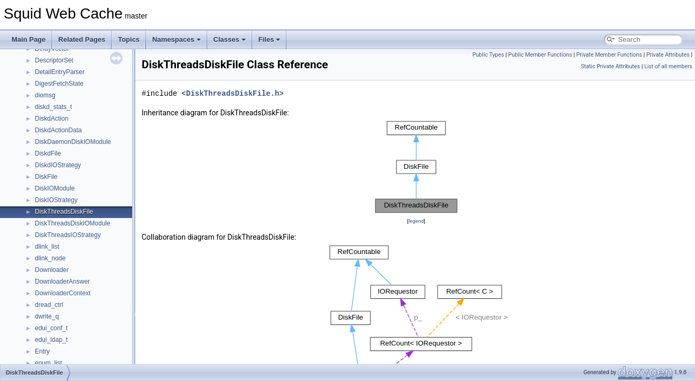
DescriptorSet (54, 60)
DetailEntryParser (60, 72)
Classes (230, 39)
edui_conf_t (51, 328)
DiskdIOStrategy (58, 165)
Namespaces (176, 39)
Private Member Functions (609, 54)
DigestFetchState (59, 83)
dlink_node (50, 258)
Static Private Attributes (610, 66)
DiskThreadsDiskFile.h (232, 93)
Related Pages (81, 39)
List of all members (668, 66)
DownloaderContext (62, 293)
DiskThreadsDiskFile (64, 211)
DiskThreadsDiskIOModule (72, 223)
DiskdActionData (58, 130)
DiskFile (46, 176)
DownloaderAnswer (62, 281)
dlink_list (47, 246)
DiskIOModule (55, 188)
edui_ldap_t (51, 339)
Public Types (488, 54)
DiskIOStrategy (56, 200)
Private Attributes (668, 54)
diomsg (45, 95)
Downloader (52, 270)
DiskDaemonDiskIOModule (73, 142)
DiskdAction (51, 118)
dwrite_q (47, 316)
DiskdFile (48, 153)
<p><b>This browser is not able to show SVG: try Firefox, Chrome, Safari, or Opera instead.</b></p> (416, 167)
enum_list (48, 363)
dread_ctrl (49, 305)
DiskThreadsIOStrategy (68, 235)
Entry (42, 351)
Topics (129, 39)
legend (416, 221)
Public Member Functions (540, 54)
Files (269, 39)
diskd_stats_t (53, 107)
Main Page (28, 39)
